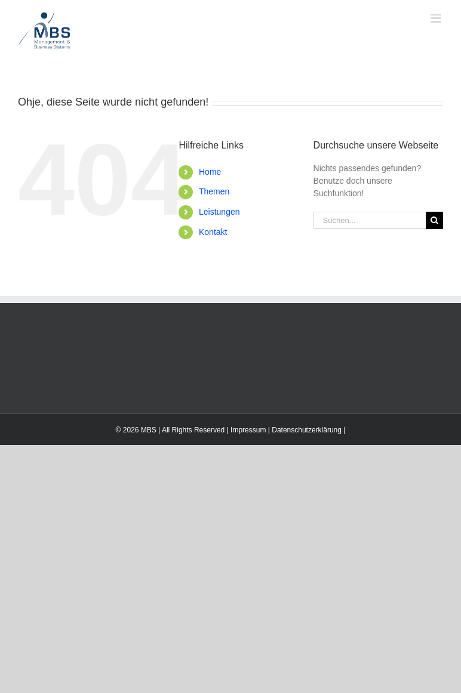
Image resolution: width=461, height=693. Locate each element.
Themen (214, 191)
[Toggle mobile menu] (437, 18)
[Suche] (434, 220)
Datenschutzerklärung (307, 430)
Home (210, 172)
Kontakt (213, 232)
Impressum (248, 430)
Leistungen (219, 211)
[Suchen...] (370, 220)
